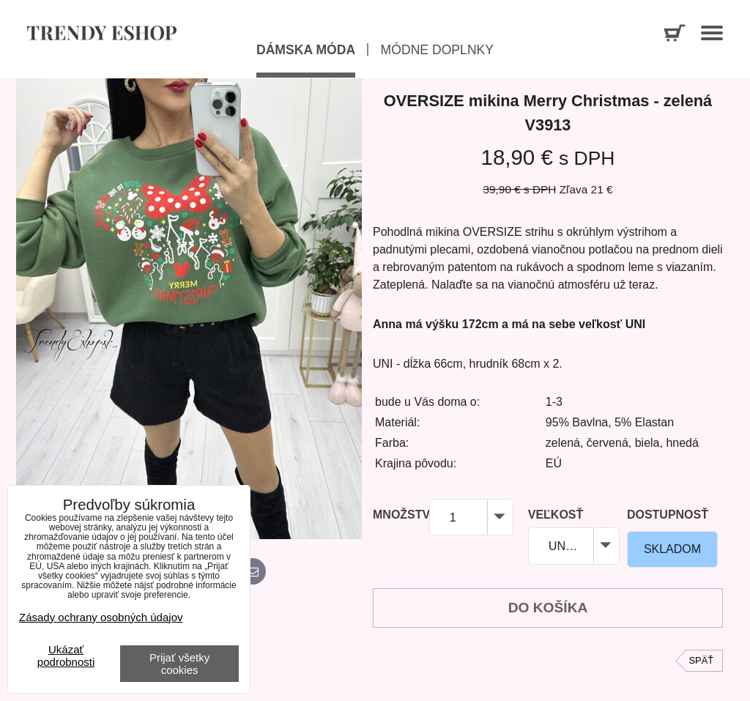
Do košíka (548, 607)
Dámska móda (305, 49)
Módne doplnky (437, 49)
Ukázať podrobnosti (65, 656)
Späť (701, 660)
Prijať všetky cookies (179, 663)
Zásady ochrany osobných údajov (100, 617)
